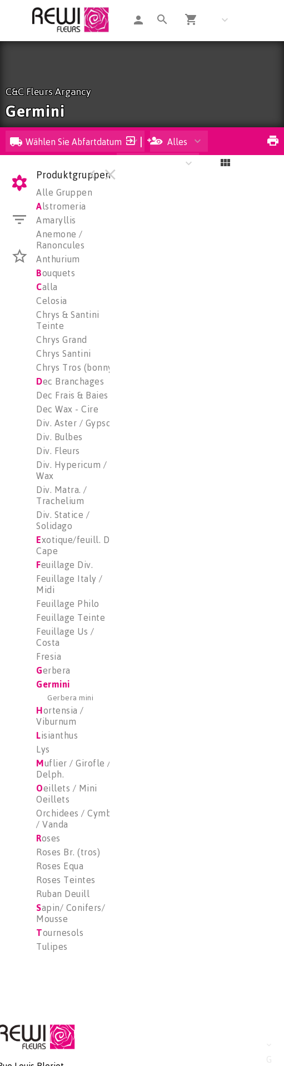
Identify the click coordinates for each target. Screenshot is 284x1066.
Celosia (51, 300)
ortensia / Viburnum (60, 716)
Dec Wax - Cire (67, 409)
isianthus (57, 735)
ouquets (55, 272)
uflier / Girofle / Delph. (73, 769)
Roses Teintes (66, 879)
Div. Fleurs (58, 450)
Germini (53, 684)
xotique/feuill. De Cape (75, 545)
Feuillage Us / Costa (65, 637)
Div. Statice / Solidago (62, 520)
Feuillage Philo (67, 603)
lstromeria (61, 206)
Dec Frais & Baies (72, 395)
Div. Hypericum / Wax (71, 470)
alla (47, 286)
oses (48, 838)
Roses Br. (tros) (68, 852)
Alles (171, 141)
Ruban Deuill (62, 893)
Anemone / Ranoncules (60, 239)
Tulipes (52, 946)
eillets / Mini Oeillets (66, 794)
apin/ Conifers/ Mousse (70, 913)
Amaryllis (56, 220)
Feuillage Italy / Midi (69, 584)
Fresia (48, 656)
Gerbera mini (70, 697)
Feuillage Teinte (70, 617)
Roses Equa (59, 865)
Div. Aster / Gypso (73, 423)
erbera (53, 670)
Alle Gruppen (64, 192)
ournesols (59, 932)
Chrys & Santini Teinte (67, 320)
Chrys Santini (63, 353)
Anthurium (58, 259)
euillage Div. (64, 564)
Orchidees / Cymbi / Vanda (75, 819)
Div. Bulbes (59, 436)
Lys (43, 749)
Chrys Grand (61, 339)
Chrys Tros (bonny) (76, 367)
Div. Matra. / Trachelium (61, 495)
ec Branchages (70, 381)
